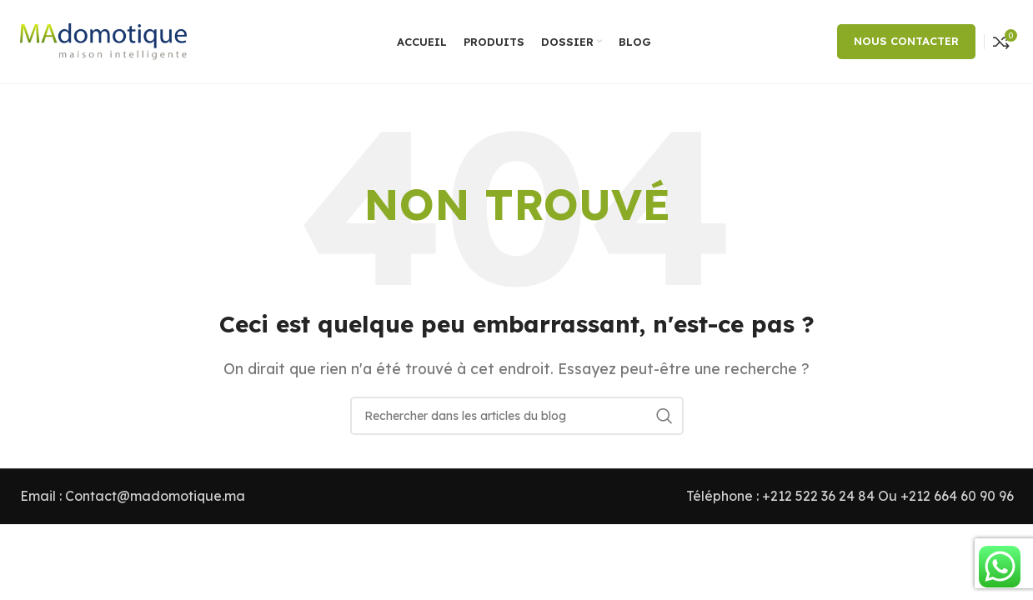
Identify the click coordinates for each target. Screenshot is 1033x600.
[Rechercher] (517, 416)
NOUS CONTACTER (906, 41)
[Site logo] (103, 40)
